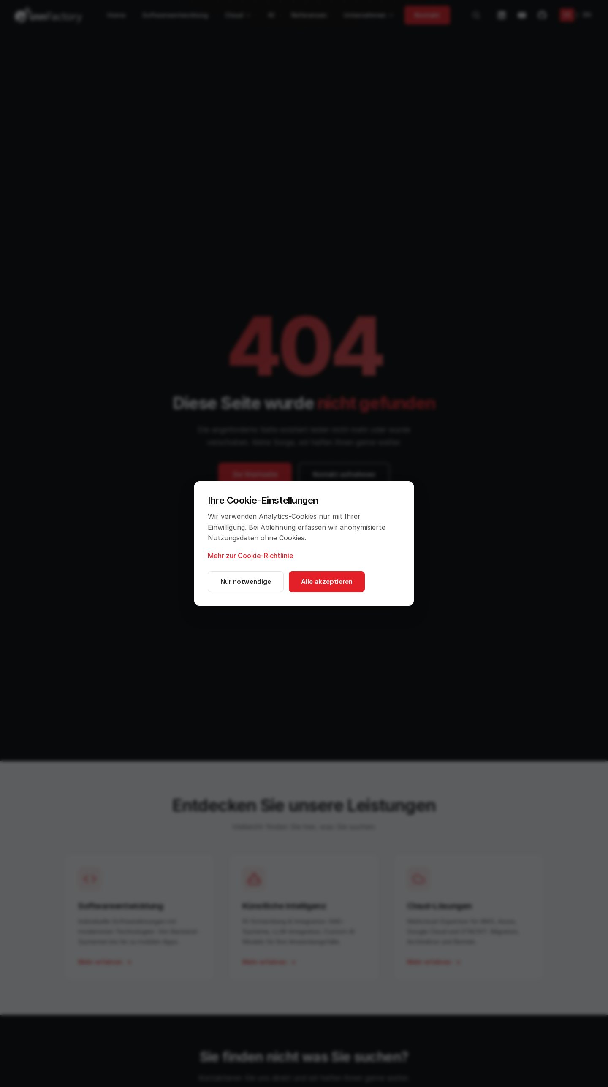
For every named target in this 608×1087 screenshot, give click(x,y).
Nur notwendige (245, 581)
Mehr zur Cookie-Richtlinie (250, 555)
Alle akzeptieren (327, 581)
